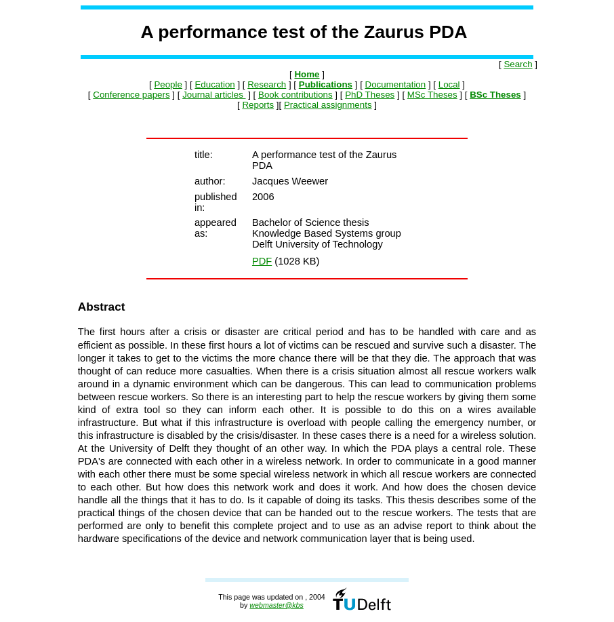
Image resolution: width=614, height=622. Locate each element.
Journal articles (213, 95)
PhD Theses (369, 95)
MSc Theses (432, 95)
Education (214, 84)
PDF (262, 261)
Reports (258, 105)
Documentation (395, 84)
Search (518, 64)
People (168, 84)
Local (449, 84)
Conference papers (131, 95)
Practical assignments (328, 105)
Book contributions (295, 95)
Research (266, 84)
